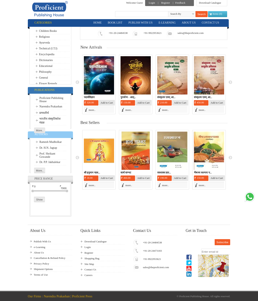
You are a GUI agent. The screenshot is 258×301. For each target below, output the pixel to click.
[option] (99, 84)
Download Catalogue (210, 2)
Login (152, 2)
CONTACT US (210, 22)
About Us (39, 252)
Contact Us (90, 269)
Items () (217, 13)
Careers (88, 275)
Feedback (180, 2)
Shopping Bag (91, 258)
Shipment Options (43, 269)
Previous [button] (77, 82)
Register (165, 2)
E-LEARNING (167, 22)
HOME (97, 22)
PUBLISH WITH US (140, 22)
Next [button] (230, 82)
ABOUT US (189, 22)
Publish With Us (42, 241)
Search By (175, 13)
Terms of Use (41, 274)
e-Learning (39, 247)
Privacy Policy (41, 263)
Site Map (89, 264)
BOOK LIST (115, 22)
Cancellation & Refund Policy (50, 257)
